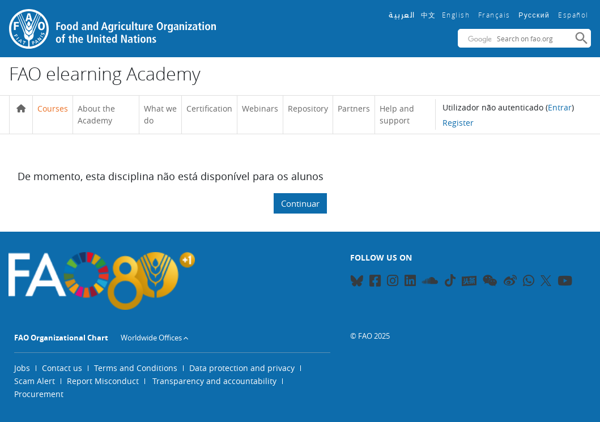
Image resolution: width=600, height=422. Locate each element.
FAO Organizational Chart (61, 338)
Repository (308, 108)
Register (458, 122)
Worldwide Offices (151, 338)
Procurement (38, 394)
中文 (428, 14)
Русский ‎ (535, 15)
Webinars (260, 108)
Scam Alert (34, 381)
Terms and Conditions (135, 368)
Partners (354, 108)
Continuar (300, 203)
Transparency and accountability (214, 381)
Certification (209, 108)
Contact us (62, 368)
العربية (402, 15)
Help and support (397, 114)
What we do (160, 114)
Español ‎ (574, 14)
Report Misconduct (103, 381)
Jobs (22, 368)
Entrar (560, 107)
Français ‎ (495, 14)
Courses (52, 108)
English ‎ (457, 14)
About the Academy (96, 114)
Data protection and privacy (242, 368)
